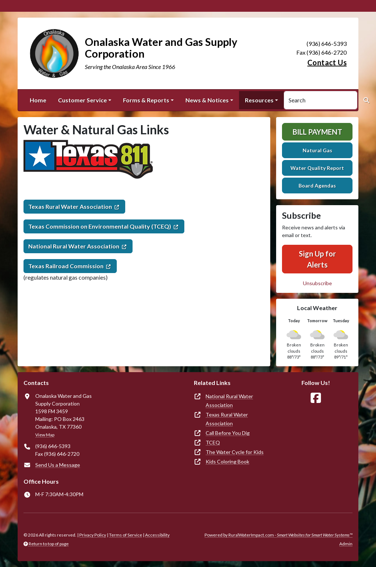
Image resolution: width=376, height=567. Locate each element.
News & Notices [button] (207, 100)
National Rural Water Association (73, 246)
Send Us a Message (57, 465)
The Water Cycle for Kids (235, 452)
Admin (345, 543)
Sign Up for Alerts (317, 259)
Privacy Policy (92, 535)
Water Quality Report (317, 168)
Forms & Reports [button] (146, 100)
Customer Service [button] (82, 100)
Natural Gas (317, 150)
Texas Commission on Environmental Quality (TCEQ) (99, 226)
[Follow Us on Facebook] (316, 398)
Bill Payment (317, 131)
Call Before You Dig (228, 433)
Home (38, 100)
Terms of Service (125, 535)
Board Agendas (317, 185)
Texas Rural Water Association (70, 206)
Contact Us (327, 62)
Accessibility (157, 535)
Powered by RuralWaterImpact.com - (278, 535)
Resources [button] (259, 100)
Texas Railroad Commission (66, 265)
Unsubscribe (317, 283)
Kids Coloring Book (227, 461)
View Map (44, 434)
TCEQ (213, 442)
